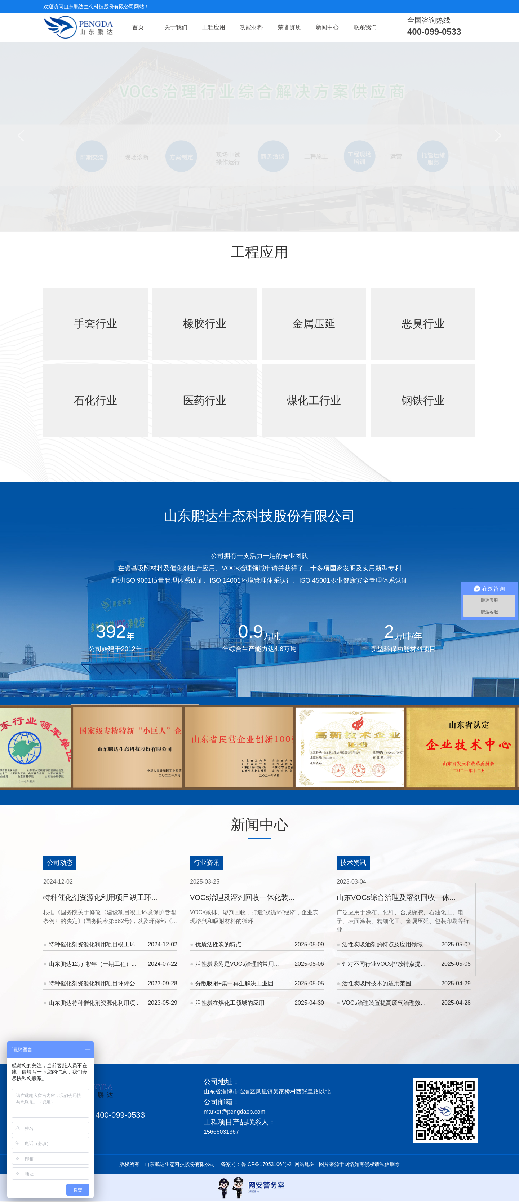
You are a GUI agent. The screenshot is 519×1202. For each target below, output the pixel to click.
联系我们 (365, 27)
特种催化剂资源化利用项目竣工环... (100, 897)
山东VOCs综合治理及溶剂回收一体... (396, 897)
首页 (138, 27)
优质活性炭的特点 (257, 944)
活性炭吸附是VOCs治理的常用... (257, 964)
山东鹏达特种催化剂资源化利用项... (110, 1003)
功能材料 (251, 27)
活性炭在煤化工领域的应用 (257, 1003)
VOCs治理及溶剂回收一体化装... (242, 897)
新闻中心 (327, 27)
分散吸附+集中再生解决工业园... (257, 983)
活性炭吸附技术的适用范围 (404, 983)
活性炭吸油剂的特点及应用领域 (404, 944)
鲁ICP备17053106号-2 (266, 1164)
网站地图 (304, 1164)
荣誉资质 (289, 27)
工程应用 (213, 27)
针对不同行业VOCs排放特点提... (404, 964)
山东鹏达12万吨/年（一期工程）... (110, 964)
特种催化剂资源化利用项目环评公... (110, 983)
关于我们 (175, 27)
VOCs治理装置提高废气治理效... (404, 1003)
